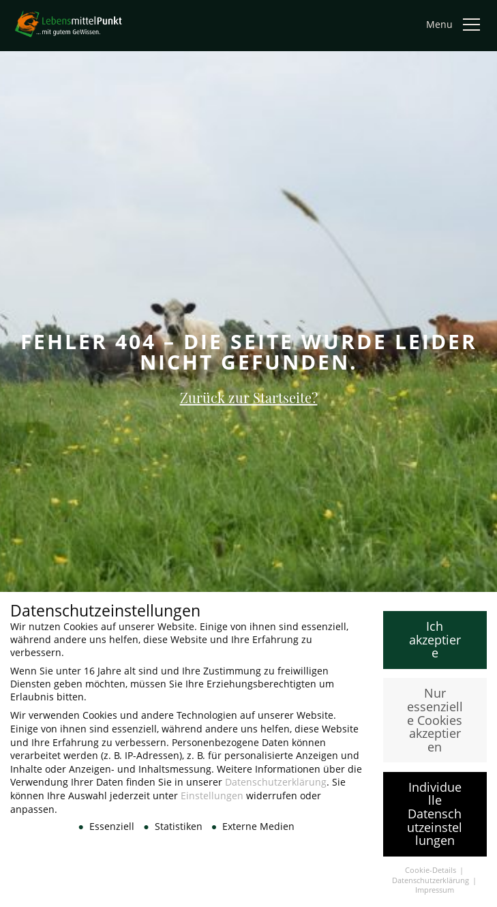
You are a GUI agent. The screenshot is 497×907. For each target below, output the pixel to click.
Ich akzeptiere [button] (435, 644)
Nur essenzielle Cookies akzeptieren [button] (435, 725)
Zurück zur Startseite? (249, 397)
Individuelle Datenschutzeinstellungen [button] (434, 818)
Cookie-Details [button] (431, 875)
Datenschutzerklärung (276, 787)
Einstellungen (212, 800)
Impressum (434, 895)
